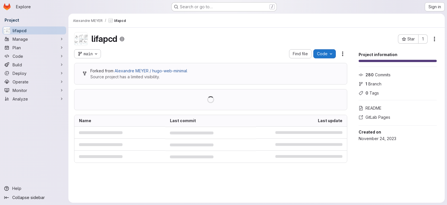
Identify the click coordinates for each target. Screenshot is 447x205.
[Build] (34, 65)
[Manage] (34, 39)
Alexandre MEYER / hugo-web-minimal (151, 70)
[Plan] (34, 48)
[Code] (34, 56)
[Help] (34, 188)
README (370, 108)
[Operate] (34, 82)
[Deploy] (34, 73)
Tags (369, 93)
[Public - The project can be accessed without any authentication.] (122, 39)
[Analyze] (34, 99)
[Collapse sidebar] (34, 198)
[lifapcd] (34, 30)
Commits (375, 74)
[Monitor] (34, 90)
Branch (370, 83)
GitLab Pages (374, 117)
